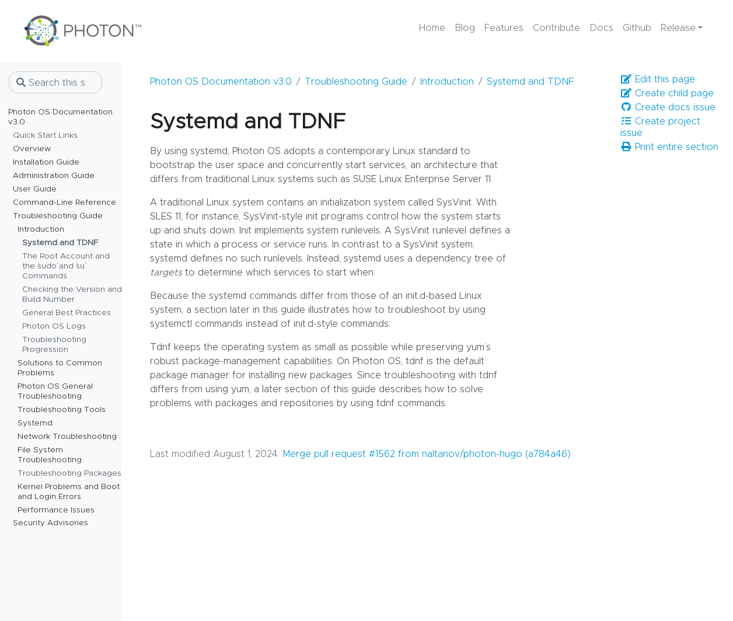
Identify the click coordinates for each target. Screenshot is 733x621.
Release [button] (678, 28)
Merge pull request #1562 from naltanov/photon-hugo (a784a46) (426, 454)
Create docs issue (667, 107)
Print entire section (669, 147)
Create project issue (660, 127)
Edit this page (657, 79)
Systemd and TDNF (530, 81)
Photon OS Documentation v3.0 (221, 81)
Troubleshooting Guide (356, 81)
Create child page (667, 93)
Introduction (447, 81)
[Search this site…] (55, 82)
